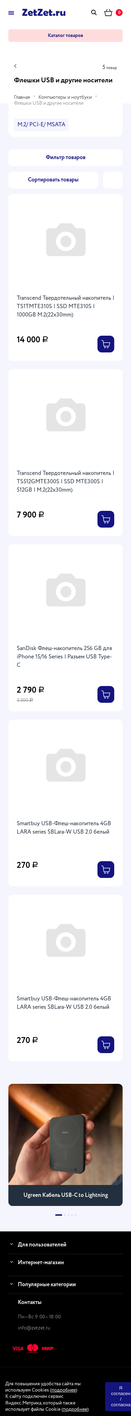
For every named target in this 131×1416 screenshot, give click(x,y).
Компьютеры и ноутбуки (65, 97)
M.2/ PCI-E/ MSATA (41, 125)
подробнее (63, 1390)
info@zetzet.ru (34, 1328)
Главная (22, 97)
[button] (58, 1215)
